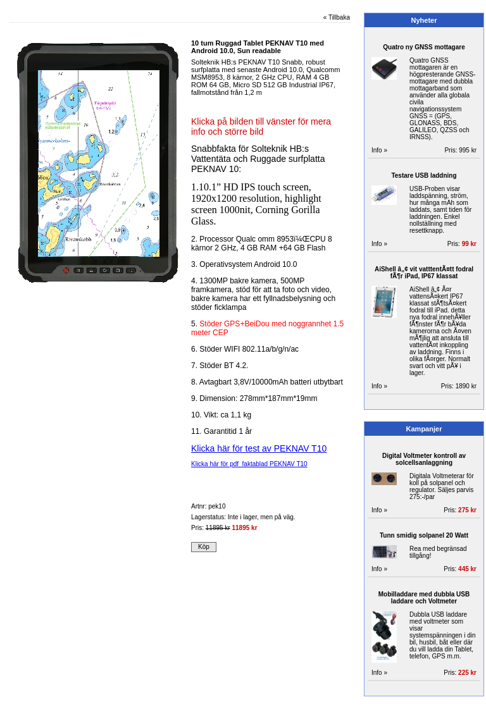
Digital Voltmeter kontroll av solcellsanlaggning (424, 459)
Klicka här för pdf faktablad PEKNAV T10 (249, 463)
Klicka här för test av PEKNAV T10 (259, 448)
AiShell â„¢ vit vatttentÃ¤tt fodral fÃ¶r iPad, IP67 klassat (424, 273)
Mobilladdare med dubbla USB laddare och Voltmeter (424, 598)
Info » (379, 150)
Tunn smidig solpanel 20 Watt (424, 535)
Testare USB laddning (423, 175)
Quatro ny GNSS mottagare (423, 47)
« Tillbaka (336, 17)
